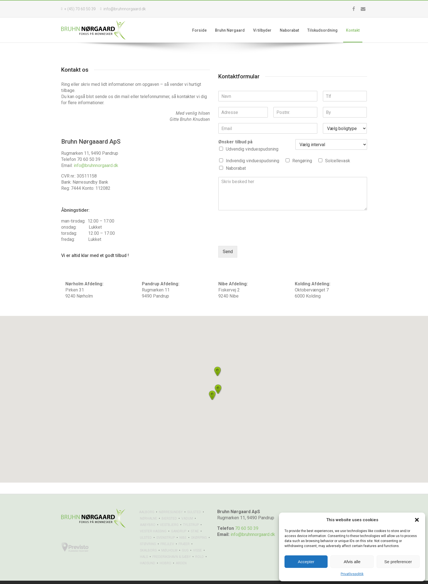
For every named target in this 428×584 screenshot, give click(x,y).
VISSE (197, 539)
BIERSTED (169, 507)
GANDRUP (178, 520)
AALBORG (146, 501)
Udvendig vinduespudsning (252, 149)
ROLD (199, 546)
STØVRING (148, 533)
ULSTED (146, 526)
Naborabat (292, 30)
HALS (144, 546)
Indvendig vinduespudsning (252, 160)
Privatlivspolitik (352, 574)
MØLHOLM (169, 539)
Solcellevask (337, 160)
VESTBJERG (169, 514)
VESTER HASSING (153, 520)
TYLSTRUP (191, 514)
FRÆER (184, 533)
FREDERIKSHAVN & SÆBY (171, 546)
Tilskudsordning (326, 30)
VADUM (187, 507)
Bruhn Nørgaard (233, 30)
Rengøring (302, 160)
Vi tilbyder (265, 30)
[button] (417, 520)
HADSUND (147, 552)
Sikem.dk (90, 576)
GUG (185, 539)
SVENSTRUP (165, 526)
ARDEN (181, 552)
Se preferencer (398, 561)
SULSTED (194, 501)
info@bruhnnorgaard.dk (96, 165)
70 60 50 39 (246, 517)
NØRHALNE (148, 507)
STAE (195, 520)
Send (228, 251)
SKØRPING (199, 526)
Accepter (306, 561)
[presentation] (260, 237)
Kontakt (356, 30)
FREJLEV (167, 533)
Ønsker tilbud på (235, 141)
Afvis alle (352, 561)
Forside (203, 30)
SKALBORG (148, 539)
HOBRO (165, 552)
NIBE (183, 526)
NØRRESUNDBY (171, 501)
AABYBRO (147, 514)
